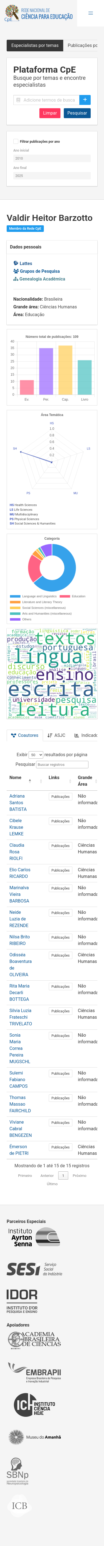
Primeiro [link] (25, 1176)
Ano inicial (21, 150)
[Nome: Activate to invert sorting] (21, 781)
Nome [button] (15, 777)
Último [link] (52, 1184)
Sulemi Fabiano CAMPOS (18, 1079)
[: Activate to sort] (40, 781)
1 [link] (63, 1176)
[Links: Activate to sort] (60, 781)
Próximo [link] (79, 1176)
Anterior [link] (47, 1176)
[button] (90, 13)
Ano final (20, 168)
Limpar (50, 113)
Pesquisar (77, 113)
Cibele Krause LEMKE (16, 827)
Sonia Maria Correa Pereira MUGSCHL (19, 1048)
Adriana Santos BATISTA (18, 802)
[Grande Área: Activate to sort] (88, 781)
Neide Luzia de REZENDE (19, 919)
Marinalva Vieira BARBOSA (19, 894)
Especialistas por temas (35, 45)
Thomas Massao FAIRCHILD (20, 1104)
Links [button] (54, 777)
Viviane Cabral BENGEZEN (20, 1128)
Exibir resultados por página (52, 754)
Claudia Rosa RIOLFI (16, 852)
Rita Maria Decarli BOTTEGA (19, 992)
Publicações (61, 797)
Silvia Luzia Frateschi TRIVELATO (20, 1017)
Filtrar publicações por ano (40, 142)
